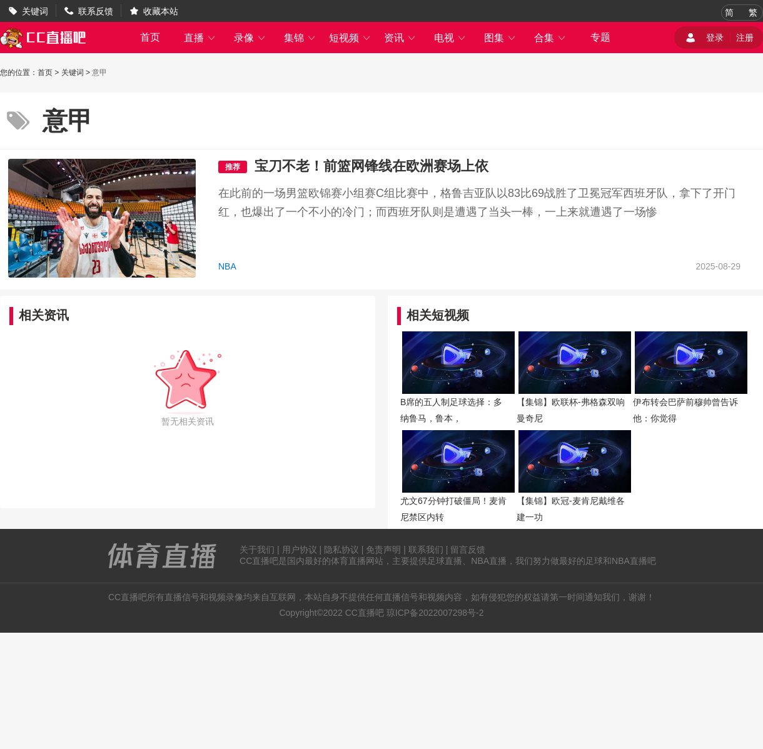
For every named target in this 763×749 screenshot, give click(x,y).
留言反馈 (467, 550)
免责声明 (383, 550)
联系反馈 (95, 11)
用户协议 (299, 550)
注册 (745, 38)
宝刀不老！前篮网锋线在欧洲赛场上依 (371, 166)
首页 (150, 37)
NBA (227, 266)
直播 (200, 38)
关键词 (35, 11)
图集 (500, 38)
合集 (550, 38)
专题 (600, 37)
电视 (450, 38)
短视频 (350, 38)
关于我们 (257, 550)
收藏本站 (160, 11)
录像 (250, 38)
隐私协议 (341, 550)
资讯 (400, 38)
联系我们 (425, 550)
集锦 (300, 38)
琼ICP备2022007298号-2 (435, 613)
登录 (715, 38)
